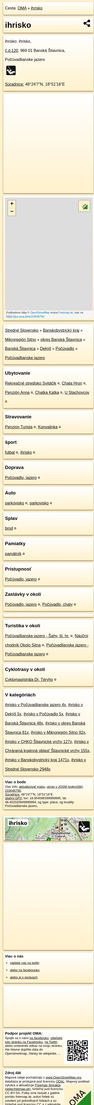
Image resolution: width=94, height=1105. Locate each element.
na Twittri (51, 1042)
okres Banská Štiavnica (61, 339)
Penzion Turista (18, 427)
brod (9, 528)
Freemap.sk (65, 312)
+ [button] (11, 204)
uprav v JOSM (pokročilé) (65, 787)
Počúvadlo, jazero (21, 477)
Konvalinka (48, 427)
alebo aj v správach (23, 977)
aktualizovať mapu (32, 787)
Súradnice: (14, 84)
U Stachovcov (77, 392)
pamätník (13, 554)
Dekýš (45, 348)
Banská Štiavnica (20, 348)
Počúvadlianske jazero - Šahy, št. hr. (37, 636)
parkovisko (14, 503)
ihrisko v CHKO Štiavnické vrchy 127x (38, 742)
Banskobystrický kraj (61, 330)
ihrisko (36, 8)
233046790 (13, 790)
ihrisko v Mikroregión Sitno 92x (58, 732)
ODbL (60, 1081)
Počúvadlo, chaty (57, 604)
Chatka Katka (47, 392)
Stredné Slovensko (21, 330)
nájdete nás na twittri (24, 963)
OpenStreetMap (40, 312)
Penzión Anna (17, 392)
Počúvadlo (65, 348)
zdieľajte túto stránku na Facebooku (33, 1040)
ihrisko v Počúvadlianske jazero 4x (35, 705)
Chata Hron (72, 383)
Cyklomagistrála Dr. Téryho (29, 679)
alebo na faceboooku (25, 970)
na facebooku (39, 1038)
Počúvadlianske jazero (25, 358)
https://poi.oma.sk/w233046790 (25, 316)
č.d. (11, 50)
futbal (10, 452)
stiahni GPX (13, 798)
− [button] (11, 212)
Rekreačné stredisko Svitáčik (30, 383)
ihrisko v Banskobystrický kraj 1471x (37, 760)
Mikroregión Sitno (20, 339)
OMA (22, 8)
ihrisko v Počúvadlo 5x (43, 714)
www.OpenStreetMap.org (63, 1077)
